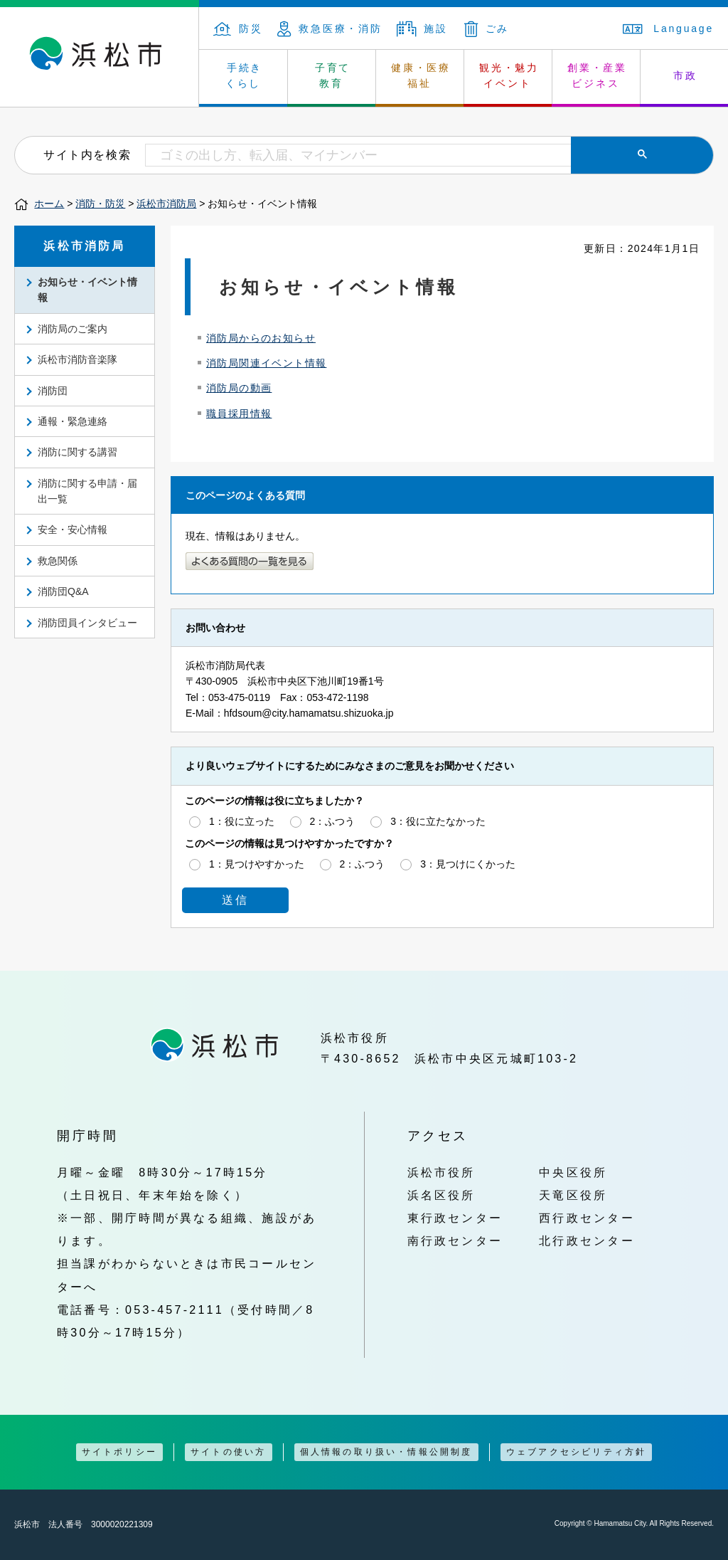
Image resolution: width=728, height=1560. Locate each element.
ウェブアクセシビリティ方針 (576, 1452)
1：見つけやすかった (256, 864)
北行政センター (587, 1240)
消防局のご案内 (72, 328)
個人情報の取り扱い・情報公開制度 (386, 1452)
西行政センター (587, 1217)
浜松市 (99, 57)
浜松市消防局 (166, 203)
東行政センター (455, 1217)
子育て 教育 (332, 75)
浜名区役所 (441, 1195)
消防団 (53, 390)
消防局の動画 (239, 388)
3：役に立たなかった (438, 821)
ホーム (49, 203)
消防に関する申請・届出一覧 (87, 491)
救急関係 (57, 560)
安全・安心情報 (72, 529)
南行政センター (455, 1240)
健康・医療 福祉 (421, 75)
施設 (422, 28)
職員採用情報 (239, 413)
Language (668, 28)
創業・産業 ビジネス (597, 75)
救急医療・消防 (329, 28)
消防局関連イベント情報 (266, 363)
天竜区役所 (573, 1195)
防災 (238, 28)
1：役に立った (241, 821)
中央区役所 (573, 1172)
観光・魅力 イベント (509, 75)
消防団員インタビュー (87, 622)
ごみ (487, 28)
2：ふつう (332, 821)
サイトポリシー (119, 1452)
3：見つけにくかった (467, 864)
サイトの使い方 (228, 1452)
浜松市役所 (441, 1172)
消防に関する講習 (77, 452)
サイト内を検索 (87, 154)
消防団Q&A (63, 591)
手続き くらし (244, 75)
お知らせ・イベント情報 (87, 289)
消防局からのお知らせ (261, 338)
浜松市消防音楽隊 (77, 359)
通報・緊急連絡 (72, 421)
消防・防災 (100, 203)
